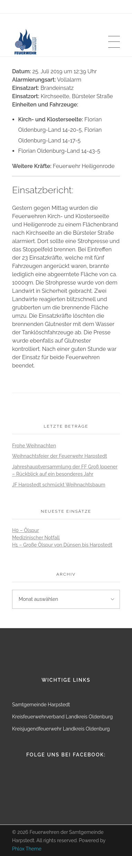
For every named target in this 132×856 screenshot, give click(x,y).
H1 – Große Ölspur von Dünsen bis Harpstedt (62, 545)
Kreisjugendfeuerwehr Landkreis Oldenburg (61, 729)
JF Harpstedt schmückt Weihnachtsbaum (58, 484)
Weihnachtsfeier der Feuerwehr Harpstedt (59, 456)
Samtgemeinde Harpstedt (41, 704)
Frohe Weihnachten (34, 445)
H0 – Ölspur (25, 530)
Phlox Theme (26, 849)
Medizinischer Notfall (36, 537)
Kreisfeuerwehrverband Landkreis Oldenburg (62, 716)
